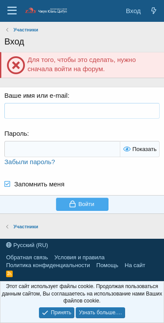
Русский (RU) (27, 245)
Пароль (15, 133)
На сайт (135, 265)
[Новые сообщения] (153, 11)
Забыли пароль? (29, 161)
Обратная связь (27, 257)
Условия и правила (79, 257)
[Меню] (12, 11)
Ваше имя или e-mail (35, 95)
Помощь (107, 265)
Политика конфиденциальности (48, 265)
